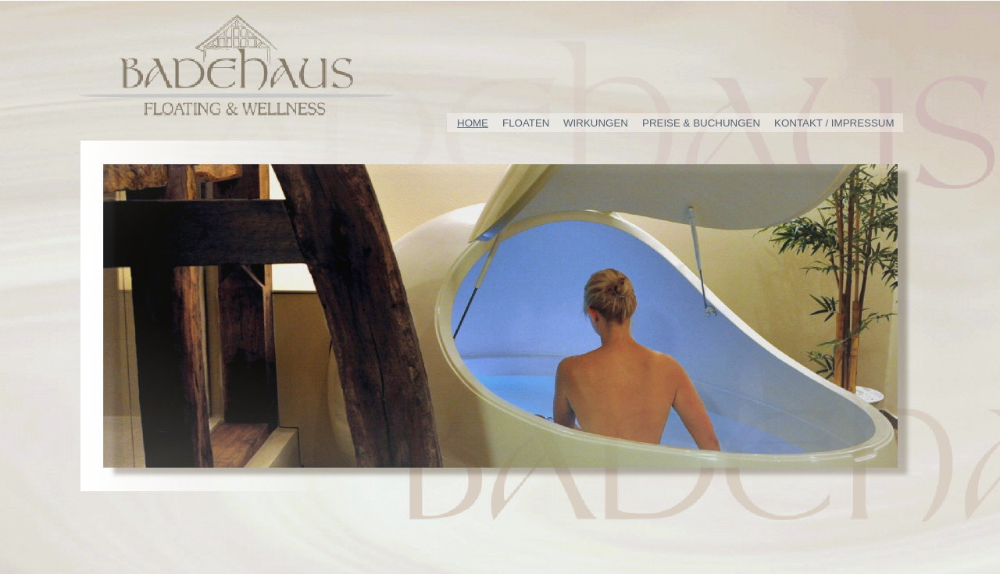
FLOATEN (525, 123)
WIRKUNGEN (595, 123)
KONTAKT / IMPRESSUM (834, 123)
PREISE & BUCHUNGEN (701, 123)
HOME (472, 123)
